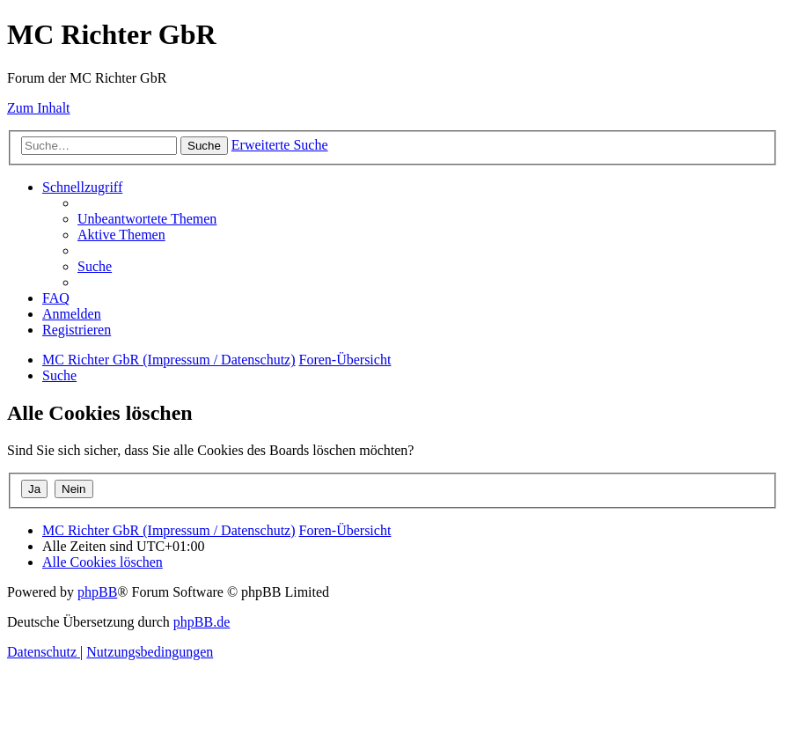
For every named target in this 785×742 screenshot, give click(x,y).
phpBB (97, 591)
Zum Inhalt (38, 107)
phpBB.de (201, 621)
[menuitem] (146, 218)
